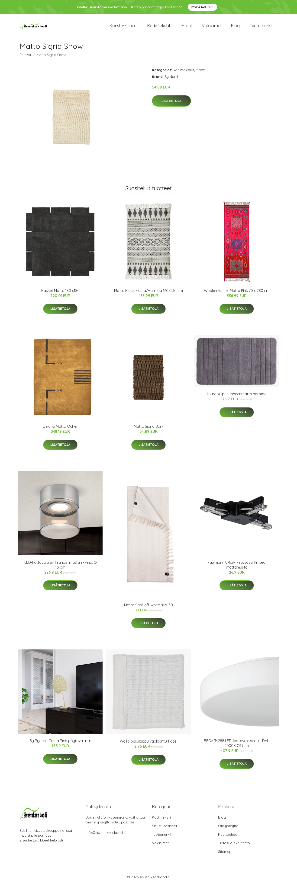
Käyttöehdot (228, 838)
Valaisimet (212, 27)
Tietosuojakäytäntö (234, 847)
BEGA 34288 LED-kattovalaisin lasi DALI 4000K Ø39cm (237, 747)
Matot (187, 27)
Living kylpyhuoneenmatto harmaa (237, 398)
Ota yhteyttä (228, 830)
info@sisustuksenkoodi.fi (106, 836)
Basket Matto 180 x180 (60, 294)
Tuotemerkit (261, 27)
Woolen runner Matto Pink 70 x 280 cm (236, 294)
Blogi (235, 27)
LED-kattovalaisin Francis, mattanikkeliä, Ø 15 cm (60, 568)
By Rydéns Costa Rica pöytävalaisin (60, 744)
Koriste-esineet (124, 27)
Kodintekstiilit (159, 27)
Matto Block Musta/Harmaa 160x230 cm (148, 294)
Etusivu (25, 59)
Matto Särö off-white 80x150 (148, 609)
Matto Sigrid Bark (148, 430)
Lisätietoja (171, 105)
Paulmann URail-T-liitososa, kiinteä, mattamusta (236, 568)
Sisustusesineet (164, 830)
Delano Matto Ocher (60, 430)
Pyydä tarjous (202, 7)
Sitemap (224, 855)
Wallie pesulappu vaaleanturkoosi (148, 745)
